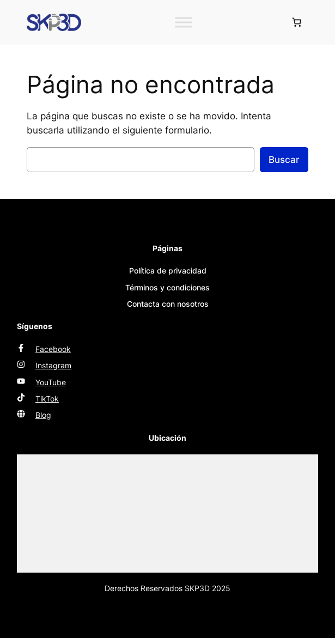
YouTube (50, 382)
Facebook (53, 349)
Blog (43, 415)
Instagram (53, 365)
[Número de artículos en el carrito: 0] (296, 22)
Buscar (284, 159)
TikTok (47, 398)
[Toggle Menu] (183, 22)
